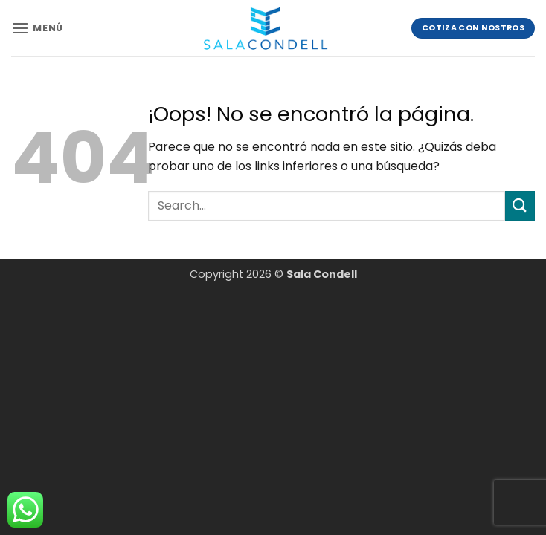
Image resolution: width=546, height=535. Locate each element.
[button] (37, 28)
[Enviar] (520, 205)
